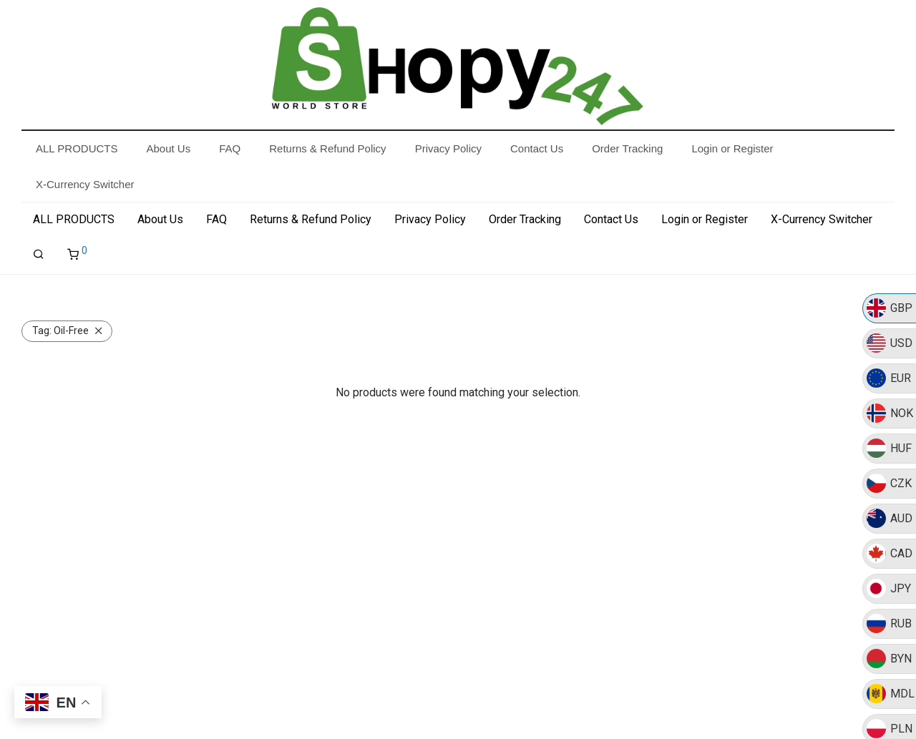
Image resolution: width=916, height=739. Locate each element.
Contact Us (611, 219)
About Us (160, 219)
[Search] (38, 255)
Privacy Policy (430, 219)
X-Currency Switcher (821, 219)
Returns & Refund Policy (310, 219)
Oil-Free (60, 330)
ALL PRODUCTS (73, 219)
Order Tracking (525, 219)
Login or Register (704, 219)
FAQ (216, 219)
